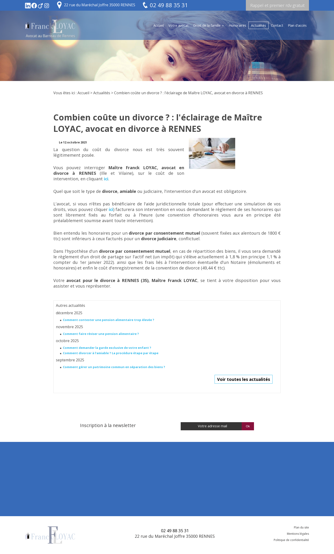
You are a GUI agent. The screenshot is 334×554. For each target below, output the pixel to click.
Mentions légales (298, 534)
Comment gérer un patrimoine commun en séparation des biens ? (114, 367)
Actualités (258, 25)
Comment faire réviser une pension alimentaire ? (101, 334)
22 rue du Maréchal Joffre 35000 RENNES (99, 4)
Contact (277, 25)
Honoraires (237, 25)
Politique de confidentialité (291, 540)
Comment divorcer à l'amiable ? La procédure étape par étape (110, 353)
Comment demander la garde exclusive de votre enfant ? (107, 348)
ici (106, 178)
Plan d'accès (297, 25)
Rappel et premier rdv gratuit (277, 5)
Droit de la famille (207, 25)
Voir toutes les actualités (243, 379)
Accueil (158, 25)
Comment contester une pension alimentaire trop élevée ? (108, 320)
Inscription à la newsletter (108, 425)
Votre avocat (178, 25)
